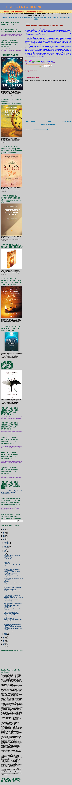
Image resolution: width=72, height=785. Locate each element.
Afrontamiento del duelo (9, 618)
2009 (4, 646)
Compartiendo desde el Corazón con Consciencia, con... (12, 622)
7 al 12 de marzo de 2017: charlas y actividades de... (11, 615)
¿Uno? (5, 580)
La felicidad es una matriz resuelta (11, 613)
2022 (4, 533)
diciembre (6, 542)
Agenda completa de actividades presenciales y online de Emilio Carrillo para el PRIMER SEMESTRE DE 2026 (36, 18)
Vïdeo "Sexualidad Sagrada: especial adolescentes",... (12, 591)
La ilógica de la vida (8, 617)
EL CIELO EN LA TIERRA (22, 7)
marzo (5, 554)
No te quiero (6, 581)
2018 (4, 539)
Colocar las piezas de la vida (10, 589)
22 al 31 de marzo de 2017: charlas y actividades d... (12, 583)
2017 (4, 541)
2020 (4, 536)
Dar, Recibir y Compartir (9, 620)
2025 (4, 529)
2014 (4, 638)
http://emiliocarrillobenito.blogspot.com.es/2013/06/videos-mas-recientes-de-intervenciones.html (12, 492)
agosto (5, 547)
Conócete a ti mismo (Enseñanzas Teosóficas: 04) (11, 606)
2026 (4, 528)
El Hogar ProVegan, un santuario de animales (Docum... (12, 596)
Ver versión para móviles (48, 124)
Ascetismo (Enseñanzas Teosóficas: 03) (12, 619)
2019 (4, 538)
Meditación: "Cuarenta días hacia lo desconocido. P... (12, 600)
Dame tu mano (7, 562)
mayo (5, 551)
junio (5, 550)
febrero (6, 633)
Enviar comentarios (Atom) (40, 129)
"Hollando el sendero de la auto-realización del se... (11, 558)
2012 (4, 641)
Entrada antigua (66, 121)
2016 (4, 636)
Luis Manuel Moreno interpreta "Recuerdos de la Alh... (10, 574)
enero (5, 634)
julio (5, 549)
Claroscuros (6, 607)
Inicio (49, 121)
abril (5, 553)
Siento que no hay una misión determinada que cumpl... (10, 568)
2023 (4, 532)
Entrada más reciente (31, 121)
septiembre (6, 546)
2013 (4, 640)
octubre (6, 545)
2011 (4, 643)
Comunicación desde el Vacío (10, 611)
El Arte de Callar (7, 563)
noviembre (6, 543)
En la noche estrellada (9, 601)
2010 (4, 644)
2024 (4, 530)
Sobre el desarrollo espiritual (10, 612)
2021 (4, 535)
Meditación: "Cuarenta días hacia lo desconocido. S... (12, 570)
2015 (4, 637)
